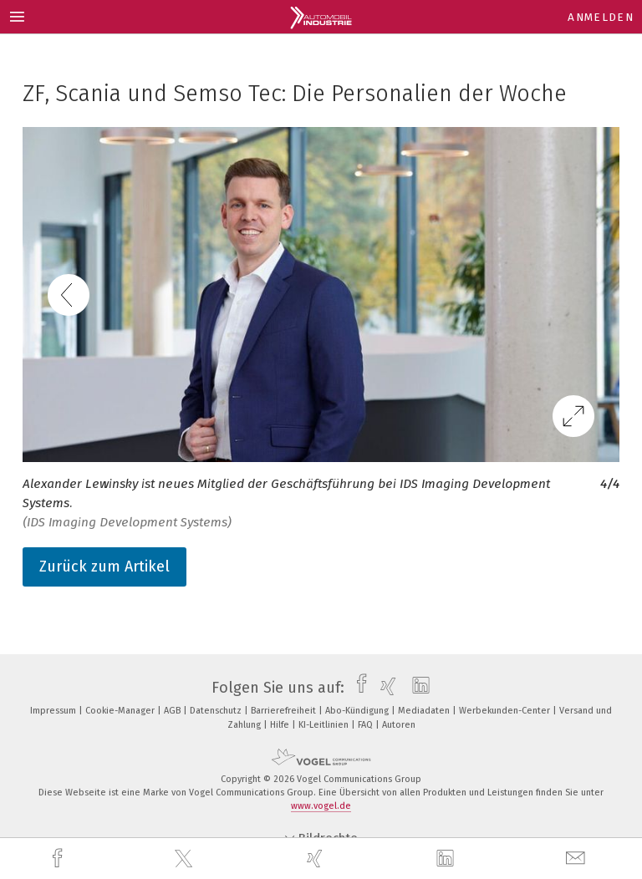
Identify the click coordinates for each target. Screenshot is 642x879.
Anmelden (601, 17)
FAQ (366, 724)
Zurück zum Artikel (104, 566)
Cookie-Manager (121, 710)
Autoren (398, 724)
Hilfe (281, 724)
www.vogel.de (321, 805)
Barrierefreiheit (284, 710)
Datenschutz (217, 710)
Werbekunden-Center (506, 710)
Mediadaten (425, 710)
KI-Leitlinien (324, 724)
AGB (173, 710)
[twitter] (185, 859)
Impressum (54, 710)
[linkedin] (447, 859)
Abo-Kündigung (358, 710)
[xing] (317, 858)
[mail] (577, 858)
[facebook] (59, 858)
